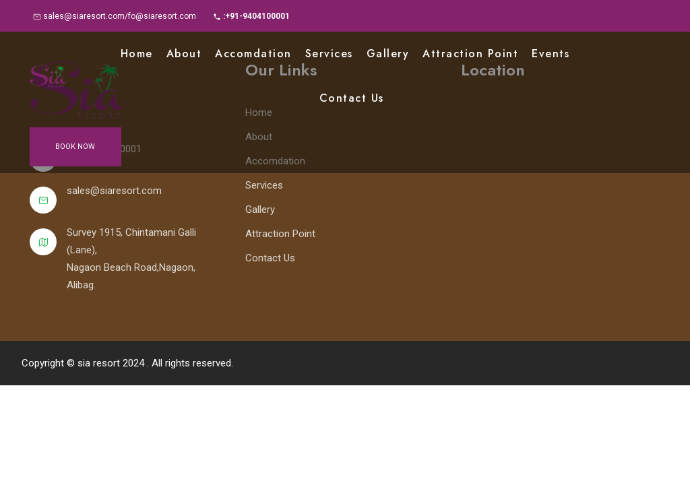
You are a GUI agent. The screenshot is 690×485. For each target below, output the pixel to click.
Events (550, 53)
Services (329, 53)
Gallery (388, 53)
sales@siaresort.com (114, 191)
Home (137, 53)
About (184, 53)
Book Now (75, 146)
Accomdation (253, 53)
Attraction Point (280, 234)
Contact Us (351, 98)
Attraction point (470, 53)
